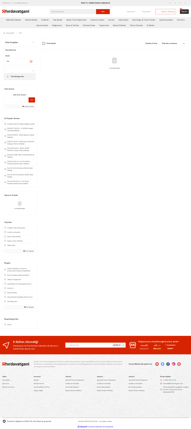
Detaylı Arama (28, 107)
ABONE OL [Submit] (118, 345)
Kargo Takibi (38, 391)
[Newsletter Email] (95, 345)
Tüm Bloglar (29, 308)
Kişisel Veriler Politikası (73, 391)
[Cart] (184, 11)
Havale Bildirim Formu (42, 387)
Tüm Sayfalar (28, 251)
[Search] (80, 11)
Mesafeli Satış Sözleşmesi (74, 380)
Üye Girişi (5, 384)
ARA (103, 11)
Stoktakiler (51, 43)
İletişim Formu (39, 384)
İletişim (36, 380)
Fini (20, 33)
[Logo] (15, 11)
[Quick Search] (15, 100)
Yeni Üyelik (6, 380)
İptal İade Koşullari (72, 387)
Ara (31, 100)
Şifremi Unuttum (8, 387)
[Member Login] (158, 11)
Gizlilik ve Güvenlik (72, 384)
